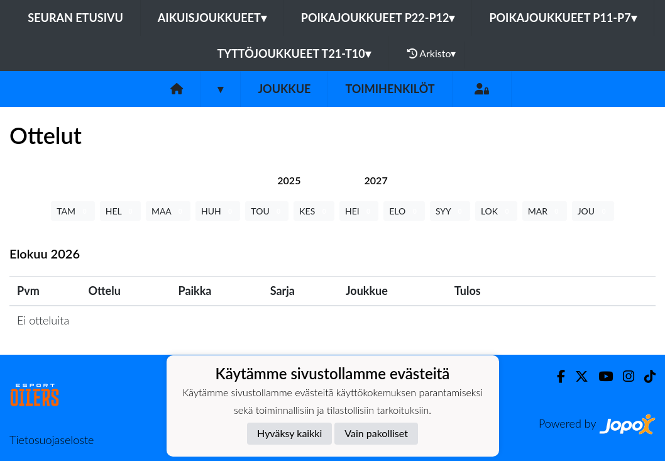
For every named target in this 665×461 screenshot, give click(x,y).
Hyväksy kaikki (289, 433)
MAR (544, 211)
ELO (404, 211)
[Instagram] (623, 376)
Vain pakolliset (376, 433)
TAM (73, 211)
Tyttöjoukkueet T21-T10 (294, 53)
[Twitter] (576, 376)
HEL (120, 211)
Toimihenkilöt (389, 89)
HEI (359, 211)
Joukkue (284, 89)
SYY (450, 211)
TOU (267, 211)
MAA (168, 211)
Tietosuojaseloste (51, 440)
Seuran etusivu (75, 18)
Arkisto (431, 53)
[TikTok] (645, 376)
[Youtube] (600, 376)
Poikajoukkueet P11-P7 (562, 18)
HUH (217, 211)
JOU (593, 211)
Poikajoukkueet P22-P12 (378, 18)
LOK (496, 211)
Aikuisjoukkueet (212, 18)
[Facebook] (556, 376)
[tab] (289, 180)
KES (314, 211)
